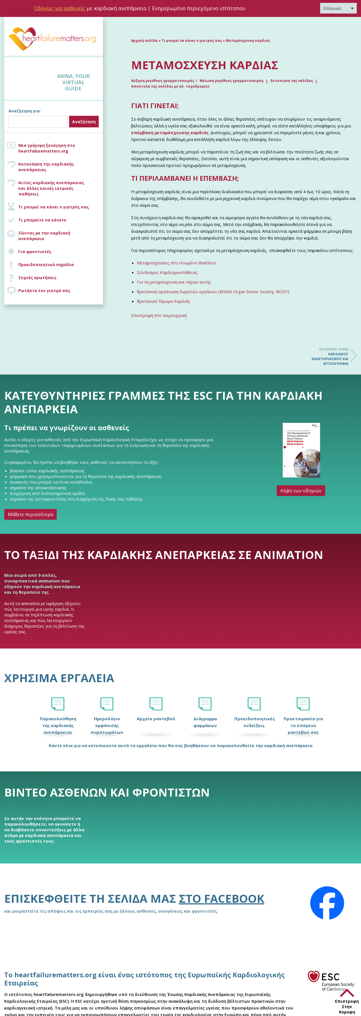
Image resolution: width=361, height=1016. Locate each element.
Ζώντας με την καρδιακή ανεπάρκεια (44, 235)
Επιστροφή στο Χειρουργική (159, 315)
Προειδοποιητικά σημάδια (46, 264)
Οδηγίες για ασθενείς (59, 8)
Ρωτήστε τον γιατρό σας (44, 290)
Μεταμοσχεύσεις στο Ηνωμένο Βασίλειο (176, 263)
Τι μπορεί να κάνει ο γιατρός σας (53, 207)
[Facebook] (327, 903)
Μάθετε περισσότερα (30, 514)
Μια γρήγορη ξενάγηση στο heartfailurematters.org (46, 148)
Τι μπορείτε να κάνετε (42, 220)
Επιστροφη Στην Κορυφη (347, 1006)
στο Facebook (221, 898)
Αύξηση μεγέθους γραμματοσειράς (162, 80)
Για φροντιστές (34, 251)
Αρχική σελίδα (144, 40)
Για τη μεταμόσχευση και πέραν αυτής (174, 282)
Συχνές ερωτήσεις (37, 277)
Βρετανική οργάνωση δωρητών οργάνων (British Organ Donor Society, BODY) (213, 291)
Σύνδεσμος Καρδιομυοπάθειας (167, 272)
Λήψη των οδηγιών (301, 491)
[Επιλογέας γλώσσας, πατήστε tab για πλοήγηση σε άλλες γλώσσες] (338, 8)
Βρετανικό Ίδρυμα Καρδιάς (163, 301)
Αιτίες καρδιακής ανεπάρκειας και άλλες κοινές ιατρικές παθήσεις (59, 188)
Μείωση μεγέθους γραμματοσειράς (232, 80)
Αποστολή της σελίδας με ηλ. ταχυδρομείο (170, 86)
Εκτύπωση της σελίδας (291, 80)
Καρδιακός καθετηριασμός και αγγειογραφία (325, 356)
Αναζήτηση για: (24, 111)
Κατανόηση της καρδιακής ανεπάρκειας (46, 166)
